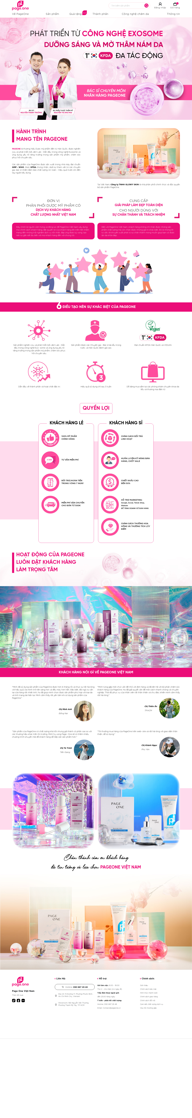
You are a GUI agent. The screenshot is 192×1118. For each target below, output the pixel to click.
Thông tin (173, 13)
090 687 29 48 (110, 1004)
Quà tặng (75, 13)
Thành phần (100, 13)
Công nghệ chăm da (135, 13)
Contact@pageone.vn (112, 1008)
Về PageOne (20, 13)
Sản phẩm (52, 13)
